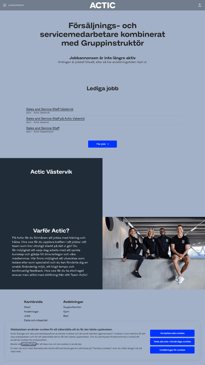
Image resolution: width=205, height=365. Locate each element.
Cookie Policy (29, 344)
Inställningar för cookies (172, 350)
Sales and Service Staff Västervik (102, 109)
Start (27, 307)
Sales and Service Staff (102, 128)
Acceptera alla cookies (172, 333)
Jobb (27, 315)
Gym (66, 311)
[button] (199, 5)
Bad (65, 315)
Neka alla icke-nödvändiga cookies (172, 341)
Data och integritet (35, 320)
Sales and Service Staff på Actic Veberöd (102, 118)
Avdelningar (31, 311)
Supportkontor (72, 307)
